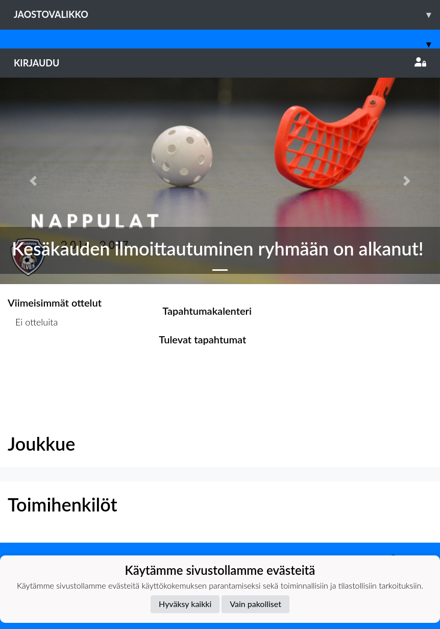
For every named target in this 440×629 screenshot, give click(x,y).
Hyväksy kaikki (185, 604)
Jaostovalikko (227, 14)
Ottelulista (33, 361)
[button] (33, 181)
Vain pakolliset (255, 604)
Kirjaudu (220, 62)
